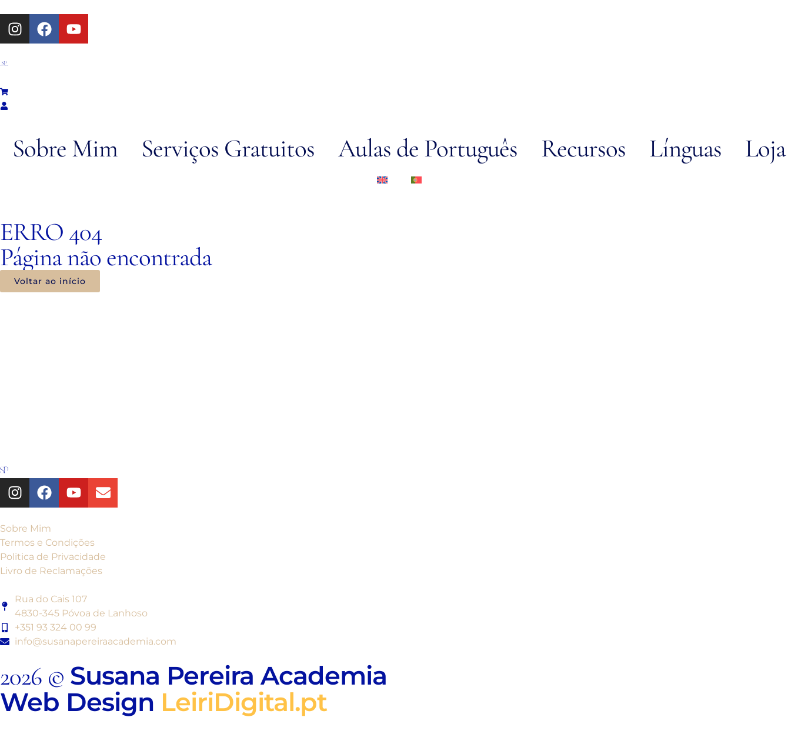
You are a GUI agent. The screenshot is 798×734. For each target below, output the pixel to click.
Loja (765, 148)
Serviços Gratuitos (228, 148)
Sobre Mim (65, 148)
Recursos (583, 148)
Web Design (163, 702)
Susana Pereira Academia (228, 675)
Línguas (685, 148)
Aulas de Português (427, 148)
